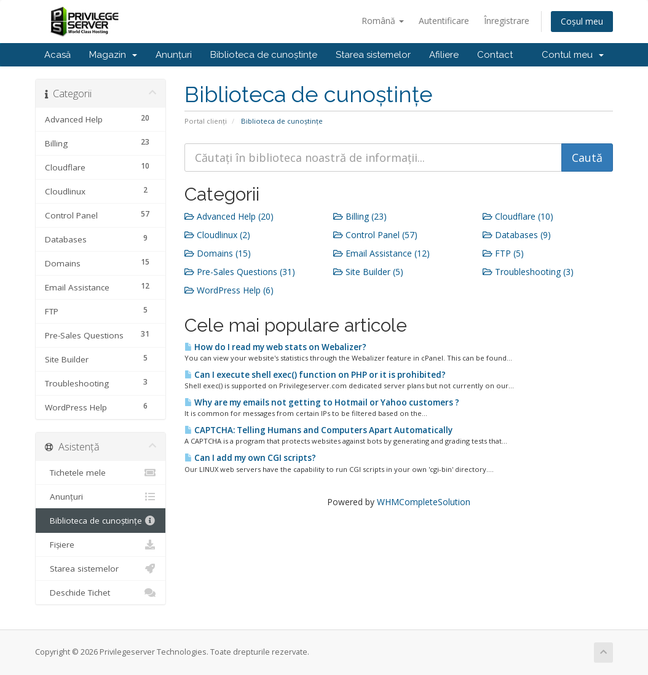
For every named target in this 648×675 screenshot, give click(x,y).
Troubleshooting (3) (528, 272)
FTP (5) (503, 253)
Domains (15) (217, 253)
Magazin (113, 54)
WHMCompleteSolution (423, 502)
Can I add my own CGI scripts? (250, 457)
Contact (495, 54)
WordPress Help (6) (229, 290)
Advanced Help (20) (229, 216)
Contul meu (573, 54)
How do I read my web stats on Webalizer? (275, 347)
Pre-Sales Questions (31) (239, 272)
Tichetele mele (100, 472)
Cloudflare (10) (518, 216)
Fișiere (100, 544)
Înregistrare (506, 20)
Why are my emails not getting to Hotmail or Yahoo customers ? (321, 402)
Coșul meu (582, 21)
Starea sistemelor (373, 54)
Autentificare (444, 20)
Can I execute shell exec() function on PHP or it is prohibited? (315, 374)
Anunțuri (174, 54)
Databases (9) (517, 235)
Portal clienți (205, 121)
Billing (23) (360, 216)
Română (383, 20)
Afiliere (444, 54)
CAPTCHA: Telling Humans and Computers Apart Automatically (318, 430)
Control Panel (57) (375, 235)
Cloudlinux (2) (217, 235)
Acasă (57, 54)
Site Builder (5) (368, 272)
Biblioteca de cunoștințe (263, 54)
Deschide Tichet (100, 592)
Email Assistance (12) (381, 253)
